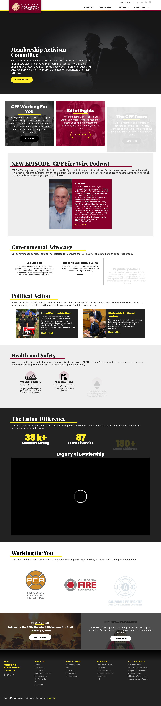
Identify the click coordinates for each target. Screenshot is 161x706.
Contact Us (9, 671)
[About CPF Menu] (89, 7)
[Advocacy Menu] (124, 7)
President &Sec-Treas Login (12, 666)
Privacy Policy (51, 698)
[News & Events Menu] (106, 7)
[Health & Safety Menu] (142, 7)
